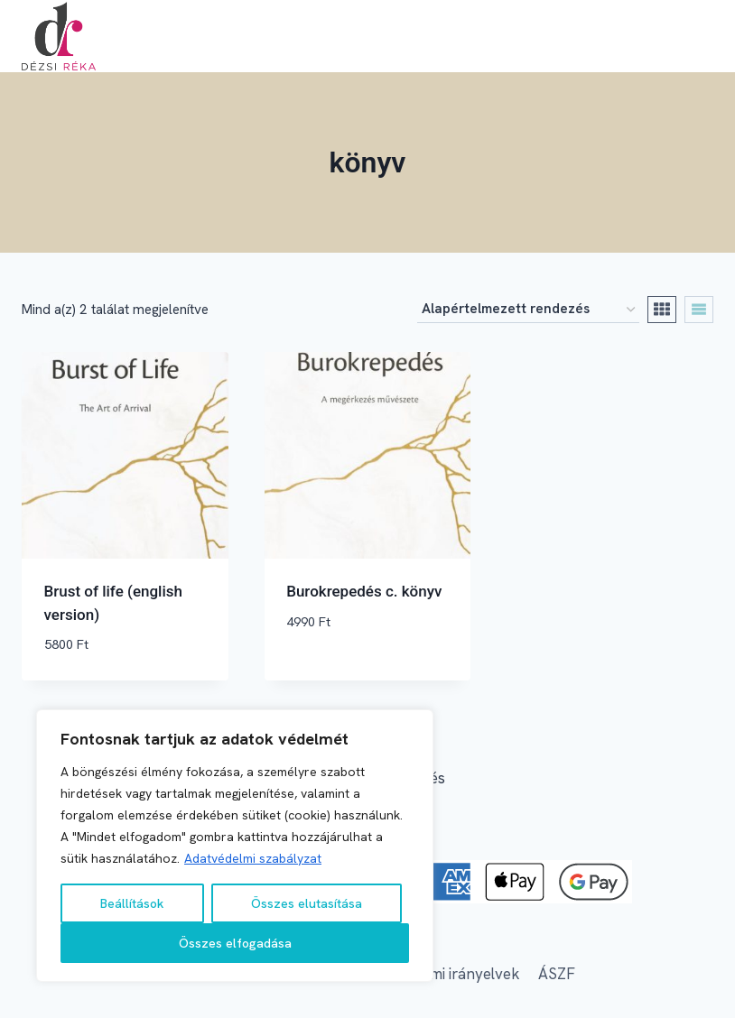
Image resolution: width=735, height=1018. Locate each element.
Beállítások (131, 903)
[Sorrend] (528, 309)
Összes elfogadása (235, 943)
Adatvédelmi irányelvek (440, 974)
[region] (234, 845)
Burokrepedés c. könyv (364, 591)
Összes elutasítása (306, 903)
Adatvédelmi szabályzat (252, 858)
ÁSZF (556, 974)
